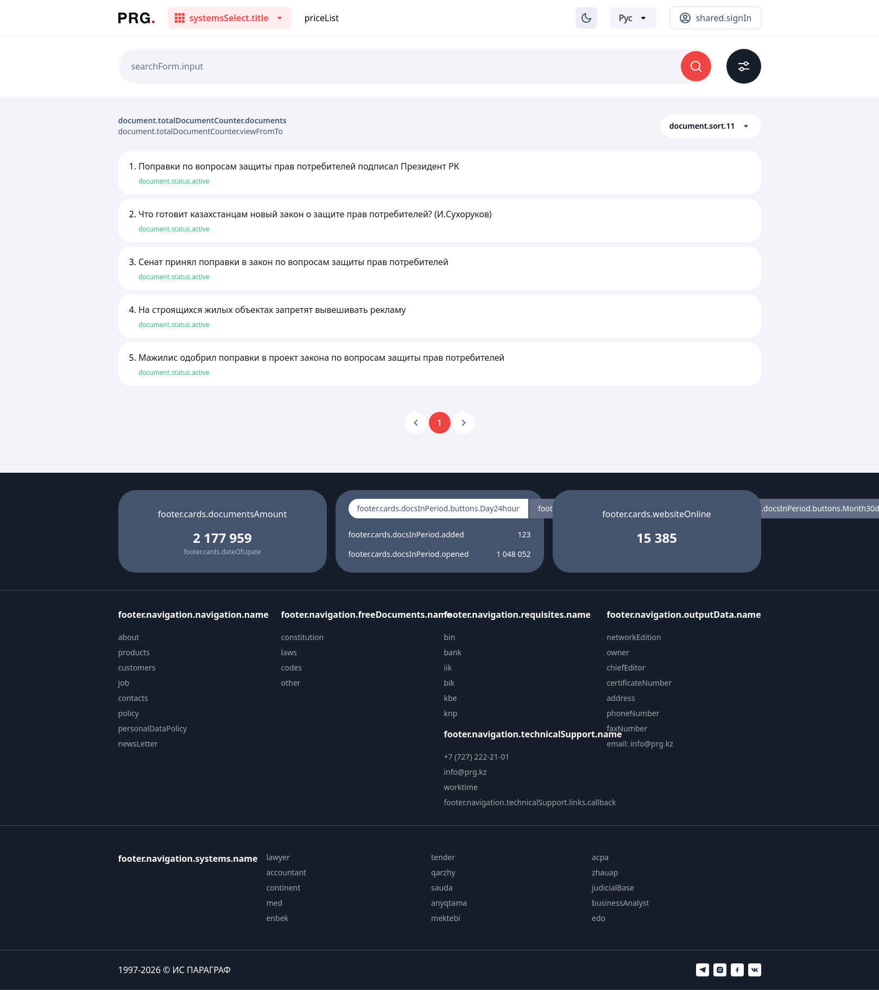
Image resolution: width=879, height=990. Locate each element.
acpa (600, 857)
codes (291, 667)
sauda (442, 887)
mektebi (445, 918)
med (274, 903)
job (124, 683)
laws (289, 652)
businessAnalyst (620, 903)
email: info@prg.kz (640, 743)
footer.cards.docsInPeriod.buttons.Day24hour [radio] (438, 508)
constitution (302, 637)
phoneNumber (633, 713)
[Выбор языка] (633, 18)
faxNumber (627, 728)
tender (443, 857)
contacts (133, 698)
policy (128, 713)
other (291, 683)
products (134, 652)
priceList (322, 18)
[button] (711, 126)
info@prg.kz (465, 772)
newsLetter (138, 743)
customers (137, 667)
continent (283, 887)
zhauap (605, 872)
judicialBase (613, 887)
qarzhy (443, 872)
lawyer (277, 857)
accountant (286, 872)
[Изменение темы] (586, 18)
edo (598, 918)
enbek (277, 918)
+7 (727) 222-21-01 (477, 756)
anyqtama (449, 903)
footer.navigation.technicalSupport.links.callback (530, 802)
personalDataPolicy (152, 728)
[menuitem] (195, 637)
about (129, 637)
